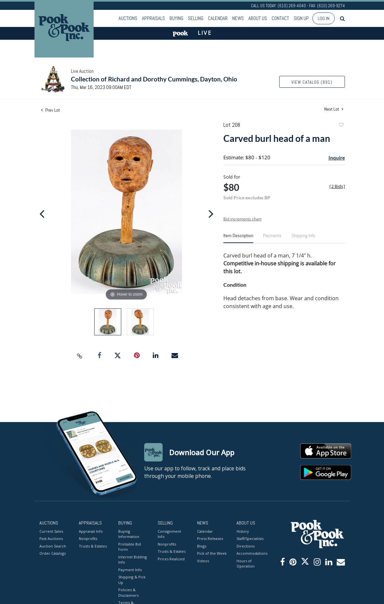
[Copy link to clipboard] (79, 356)
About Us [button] (257, 18)
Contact (280, 18)
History (243, 531)
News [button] (238, 18)
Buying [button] (176, 18)
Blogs (201, 546)
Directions (246, 546)
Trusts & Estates (93, 546)
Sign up (301, 18)
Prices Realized (171, 558)
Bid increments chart (242, 219)
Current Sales (51, 531)
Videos (203, 560)
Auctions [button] (128, 18)
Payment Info (130, 569)
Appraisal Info (91, 531)
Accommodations (251, 553)
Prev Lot (50, 110)
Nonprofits (88, 538)
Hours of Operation (246, 563)
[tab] (238, 238)
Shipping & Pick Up (132, 579)
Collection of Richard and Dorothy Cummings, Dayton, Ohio (154, 79)
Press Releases (210, 538)
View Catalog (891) (311, 82)
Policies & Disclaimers (128, 592)
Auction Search (52, 546)
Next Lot (333, 109)
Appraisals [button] (153, 18)
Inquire (336, 158)
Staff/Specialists (250, 538)
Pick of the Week (212, 553)
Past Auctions (51, 538)
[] (337, 186)
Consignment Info (169, 534)
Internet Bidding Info (132, 559)
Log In (323, 18)
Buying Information (128, 534)
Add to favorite (341, 125)
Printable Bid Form (129, 547)
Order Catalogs (52, 553)
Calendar (218, 18)
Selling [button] (195, 18)
